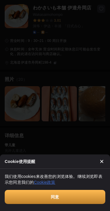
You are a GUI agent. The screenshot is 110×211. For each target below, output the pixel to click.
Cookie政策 (44, 182)
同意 (55, 197)
